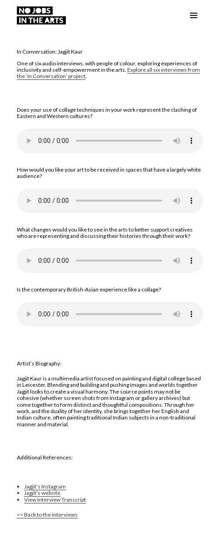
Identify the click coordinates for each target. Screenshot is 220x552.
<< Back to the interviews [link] (47, 514)
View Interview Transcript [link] (55, 499)
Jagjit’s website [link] (42, 492)
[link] (41, 14)
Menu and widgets (193, 24)
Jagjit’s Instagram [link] (45, 486)
